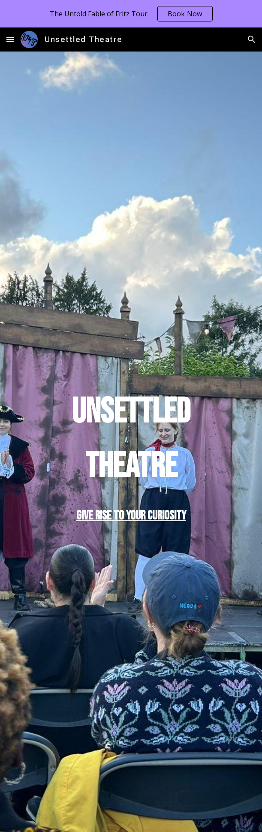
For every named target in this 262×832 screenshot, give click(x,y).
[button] (10, 39)
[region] (131, 13)
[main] (131, 439)
